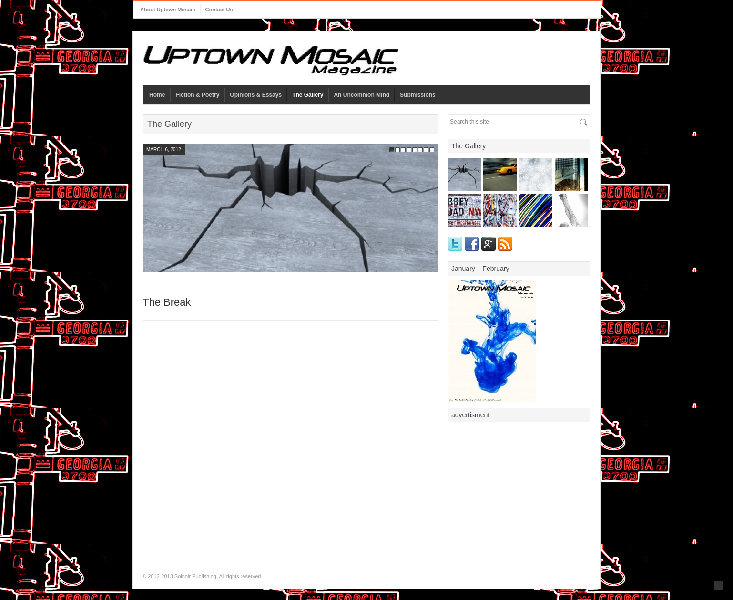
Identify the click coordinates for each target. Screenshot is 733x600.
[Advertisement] (519, 486)
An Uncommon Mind (361, 95)
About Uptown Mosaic (167, 9)
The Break (167, 302)
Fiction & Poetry (197, 95)
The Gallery (307, 95)
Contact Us (219, 9)
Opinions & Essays (256, 95)
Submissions (418, 95)
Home (157, 95)
